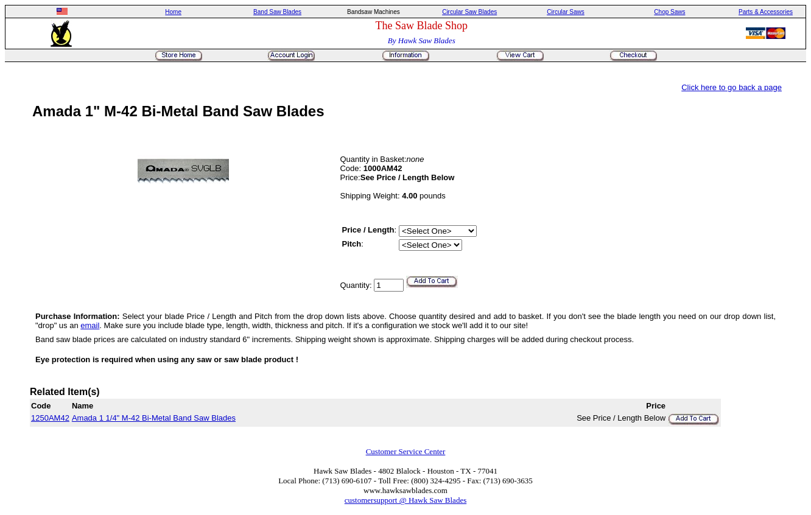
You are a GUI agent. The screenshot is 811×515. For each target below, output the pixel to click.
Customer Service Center (406, 451)
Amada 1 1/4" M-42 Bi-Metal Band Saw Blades (154, 417)
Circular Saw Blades (469, 12)
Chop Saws (669, 12)
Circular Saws (566, 12)
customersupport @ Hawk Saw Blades (405, 500)
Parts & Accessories (766, 12)
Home (173, 12)
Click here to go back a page (731, 87)
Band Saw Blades (277, 12)
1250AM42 (50, 417)
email (89, 325)
